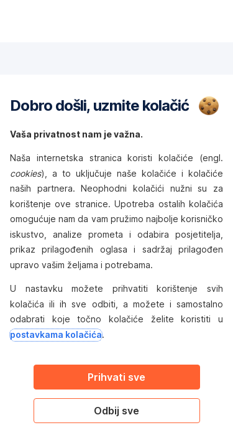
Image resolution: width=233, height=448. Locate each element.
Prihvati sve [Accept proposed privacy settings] (116, 377)
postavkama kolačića (56, 334)
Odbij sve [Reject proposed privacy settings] (116, 410)
